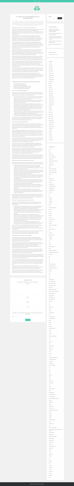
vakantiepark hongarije (53, 436)
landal (50, 320)
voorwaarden (31, 25)
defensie (50, 217)
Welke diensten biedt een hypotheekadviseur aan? (22, 86)
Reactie (27, 283)
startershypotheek (52, 396)
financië (31, 21)
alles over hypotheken (52, 168)
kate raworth (51, 306)
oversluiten (51, 361)
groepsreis (50, 254)
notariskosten (51, 345)
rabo (49, 373)
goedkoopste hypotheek (53, 250)
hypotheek (50, 287)
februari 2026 (51, 69)
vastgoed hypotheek (52, 446)
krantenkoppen (51, 312)
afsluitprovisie (51, 164)
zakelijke (50, 475)
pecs (49, 367)
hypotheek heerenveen (52, 289)
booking (50, 203)
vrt (49, 457)
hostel (50, 271)
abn (49, 151)
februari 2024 (51, 116)
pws (49, 369)
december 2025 (51, 73)
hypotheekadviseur (52, 293)
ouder (50, 351)
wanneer (50, 461)
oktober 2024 (51, 100)
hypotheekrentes (52, 297)
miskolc (50, 334)
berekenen (50, 192)
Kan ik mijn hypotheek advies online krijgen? (21, 88)
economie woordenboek (53, 225)
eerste (50, 227)
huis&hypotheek (51, 279)
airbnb (50, 166)
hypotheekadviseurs (18, 22)
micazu (50, 332)
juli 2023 (50, 130)
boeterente (50, 201)
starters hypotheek (52, 394)
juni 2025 (50, 85)
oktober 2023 (51, 124)
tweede (50, 417)
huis (49, 277)
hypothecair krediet (52, 283)
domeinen (50, 221)
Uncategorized (21, 21)
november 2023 (51, 122)
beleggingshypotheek (52, 186)
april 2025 (50, 89)
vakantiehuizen (51, 432)
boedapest (50, 199)
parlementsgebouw (52, 365)
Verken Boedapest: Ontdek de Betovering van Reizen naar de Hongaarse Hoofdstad (54, 30)
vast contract (51, 442)
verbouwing (51, 448)
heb (49, 258)
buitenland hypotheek (52, 207)
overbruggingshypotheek (53, 357)
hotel (50, 273)
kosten (50, 310)
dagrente (50, 213)
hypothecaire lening (52, 285)
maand (50, 330)
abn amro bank (51, 155)
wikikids (50, 465)
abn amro (50, 153)
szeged (50, 404)
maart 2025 (51, 91)
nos (49, 343)
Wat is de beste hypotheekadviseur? (20, 83)
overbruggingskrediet (52, 359)
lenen (50, 324)
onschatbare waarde (36, 22)
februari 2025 (51, 93)
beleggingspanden (52, 190)
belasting (50, 182)
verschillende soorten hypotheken (23, 25)
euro (49, 242)
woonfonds (50, 471)
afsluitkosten (51, 162)
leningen (50, 326)
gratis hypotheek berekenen (53, 252)
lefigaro (50, 322)
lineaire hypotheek (52, 328)
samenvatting (51, 382)
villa (49, 452)
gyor (49, 256)
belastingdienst (51, 184)
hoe (49, 262)
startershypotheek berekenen (54, 398)
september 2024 (51, 102)
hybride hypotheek (52, 281)
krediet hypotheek (52, 316)
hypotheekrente (51, 295)
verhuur (50, 450)
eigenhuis (50, 236)
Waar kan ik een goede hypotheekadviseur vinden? (22, 87)
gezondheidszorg (52, 246)
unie (49, 425)
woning (50, 469)
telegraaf (50, 415)
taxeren (50, 413)
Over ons (35, 1)
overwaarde (51, 363)
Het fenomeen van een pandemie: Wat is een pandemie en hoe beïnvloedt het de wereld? (55, 37)
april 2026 (50, 65)
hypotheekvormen (52, 299)
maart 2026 (51, 67)
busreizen (50, 209)
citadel (50, 211)
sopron (50, 390)
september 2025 (51, 79)
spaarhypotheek (51, 392)
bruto (50, 205)
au (49, 176)
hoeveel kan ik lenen (52, 264)
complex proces (27, 21)
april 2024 (50, 112)
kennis (26, 22)
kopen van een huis (30, 22)
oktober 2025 (51, 77)
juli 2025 (50, 83)
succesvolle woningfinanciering (29, 23)
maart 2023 (51, 137)
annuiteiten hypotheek (53, 170)
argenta (50, 174)
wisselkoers (51, 467)
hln (49, 260)
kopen (50, 308)
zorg (49, 477)
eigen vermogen (51, 234)
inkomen (23, 22)
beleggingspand (51, 188)
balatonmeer (51, 178)
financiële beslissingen (36, 21)
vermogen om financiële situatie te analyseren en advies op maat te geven (32, 24)
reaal (50, 376)
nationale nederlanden (53, 336)
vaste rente (51, 444)
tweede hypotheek (52, 419)
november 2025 (51, 75)
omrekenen (51, 347)
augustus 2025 (51, 81)
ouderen (50, 353)
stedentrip (50, 400)
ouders (50, 355)
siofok (50, 386)
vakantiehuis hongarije (53, 427)
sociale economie (52, 388)
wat (49, 463)
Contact (39, 1)
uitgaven (36, 23)
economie (50, 223)
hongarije (50, 269)
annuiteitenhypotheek (52, 172)
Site (28, 306)
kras (49, 314)
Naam (28, 297)
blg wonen (50, 197)
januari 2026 (51, 71)
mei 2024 (50, 110)
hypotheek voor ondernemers (54, 291)
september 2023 (51, 126)
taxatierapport (51, 408)
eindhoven (50, 238)
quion (50, 371)
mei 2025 (50, 87)
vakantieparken (51, 438)
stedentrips (51, 402)
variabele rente (51, 440)
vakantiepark (51, 434)
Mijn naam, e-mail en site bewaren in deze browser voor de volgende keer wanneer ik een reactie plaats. (28, 313)
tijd (34, 23)
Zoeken (50, 16)
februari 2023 (51, 139)
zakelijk (50, 473)
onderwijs (50, 349)
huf (49, 275)
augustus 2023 (51, 128)
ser (49, 384)
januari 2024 (51, 118)
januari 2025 (51, 95)
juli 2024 (50, 106)
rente (50, 378)
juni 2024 (50, 108)
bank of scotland (51, 180)
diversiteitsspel (51, 219)
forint (50, 244)
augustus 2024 (51, 104)
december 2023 (51, 120)
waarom (50, 459)
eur (49, 240)
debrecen (50, 215)
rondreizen (51, 380)
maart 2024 (51, 114)
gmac (50, 248)
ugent (50, 421)
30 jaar (50, 149)
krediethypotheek (52, 318)
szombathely (51, 406)
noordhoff (50, 341)
